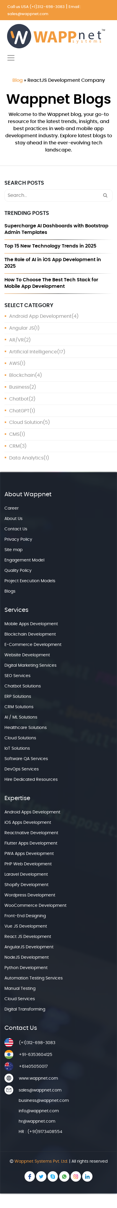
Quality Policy (18, 571)
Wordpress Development (29, 895)
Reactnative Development (31, 833)
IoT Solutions (17, 748)
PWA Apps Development (29, 854)
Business (19, 387)
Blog (17, 80)
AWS (14, 363)
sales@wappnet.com (27, 14)
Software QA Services (26, 759)
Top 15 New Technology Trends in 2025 (50, 246)
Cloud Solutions (20, 738)
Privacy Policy (18, 539)
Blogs (9, 591)
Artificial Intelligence (33, 352)
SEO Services (17, 676)
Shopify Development (26, 885)
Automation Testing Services (33, 978)
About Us (13, 519)
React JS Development (27, 937)
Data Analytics (26, 458)
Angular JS (21, 328)
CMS (14, 434)
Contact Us (15, 529)
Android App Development (40, 316)
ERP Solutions (17, 697)
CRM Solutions (18, 707)
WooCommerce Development (35, 906)
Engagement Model (24, 560)
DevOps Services (21, 769)
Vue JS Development (25, 926)
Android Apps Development (32, 812)
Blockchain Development (30, 634)
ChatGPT (19, 410)
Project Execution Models (29, 581)
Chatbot (19, 399)
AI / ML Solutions (20, 717)
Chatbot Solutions (22, 686)
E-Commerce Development (32, 645)
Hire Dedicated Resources (31, 780)
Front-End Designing (25, 916)
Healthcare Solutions (25, 728)
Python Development (26, 968)
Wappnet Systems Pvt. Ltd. (41, 1161)
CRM (14, 446)
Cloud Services (19, 999)
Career (11, 508)
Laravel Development (26, 874)
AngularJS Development (28, 947)
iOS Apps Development (27, 823)
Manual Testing (19, 989)
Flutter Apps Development (30, 843)
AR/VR (16, 340)
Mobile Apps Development (31, 624)
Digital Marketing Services (30, 665)
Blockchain (22, 375)
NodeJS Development (26, 957)
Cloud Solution (26, 422)
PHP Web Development (28, 864)
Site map (13, 550)
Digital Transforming (24, 1009)
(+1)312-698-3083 (47, 7)
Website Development (27, 655)
